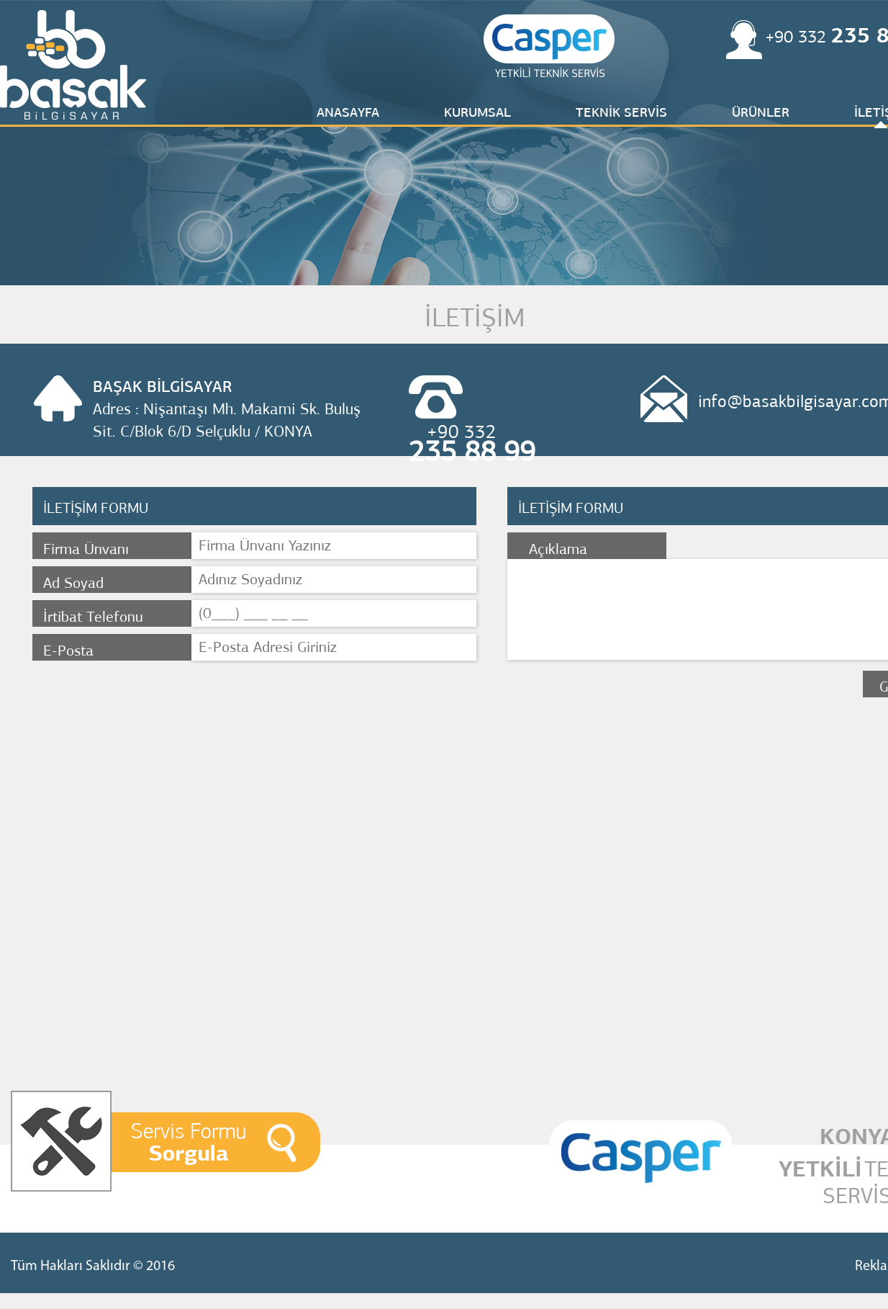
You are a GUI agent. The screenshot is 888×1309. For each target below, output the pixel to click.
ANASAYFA (348, 112)
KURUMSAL (477, 112)
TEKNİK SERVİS (621, 112)
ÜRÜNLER (760, 112)
